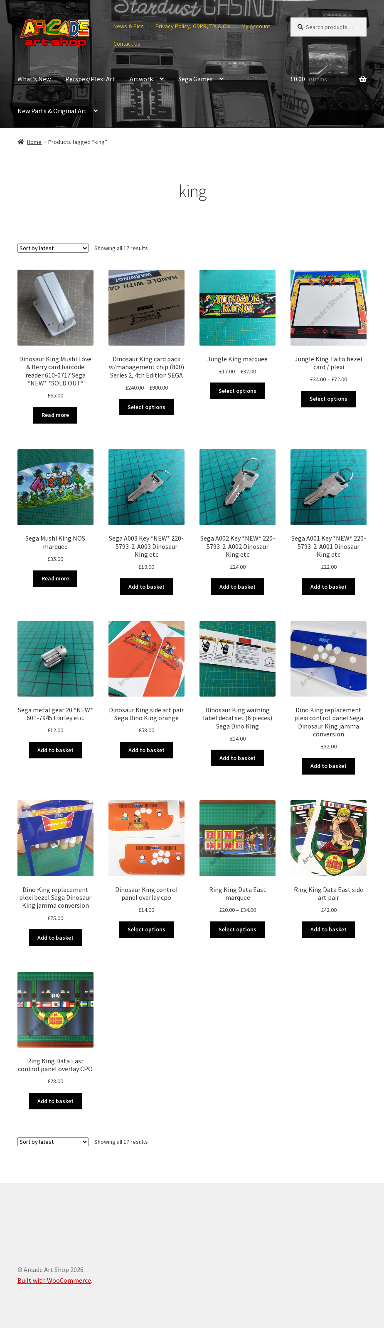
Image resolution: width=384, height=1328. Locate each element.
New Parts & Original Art (52, 111)
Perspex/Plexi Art (90, 79)
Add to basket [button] (146, 586)
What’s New (34, 79)
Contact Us (126, 43)
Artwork (141, 79)
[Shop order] (53, 248)
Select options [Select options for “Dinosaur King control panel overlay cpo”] (146, 929)
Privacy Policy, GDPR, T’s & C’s (192, 26)
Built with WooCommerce (54, 1280)
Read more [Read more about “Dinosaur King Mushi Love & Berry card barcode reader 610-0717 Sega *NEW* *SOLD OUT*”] (55, 415)
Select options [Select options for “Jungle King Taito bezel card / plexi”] (328, 398)
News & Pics (128, 26)
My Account (255, 26)
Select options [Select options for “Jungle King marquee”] (237, 391)
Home (34, 142)
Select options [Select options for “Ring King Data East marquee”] (237, 929)
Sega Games (195, 79)
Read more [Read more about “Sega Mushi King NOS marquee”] (55, 578)
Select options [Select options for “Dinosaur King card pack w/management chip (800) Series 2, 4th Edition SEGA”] (146, 407)
